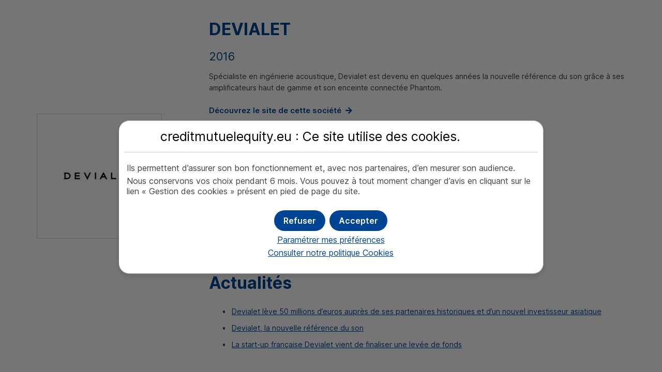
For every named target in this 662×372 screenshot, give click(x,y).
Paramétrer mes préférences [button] (331, 240)
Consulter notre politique (331, 252)
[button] (358, 220)
